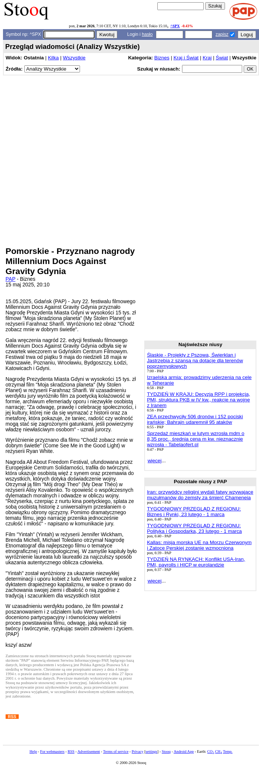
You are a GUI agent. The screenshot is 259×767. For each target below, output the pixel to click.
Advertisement (88, 751)
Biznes (161, 57)
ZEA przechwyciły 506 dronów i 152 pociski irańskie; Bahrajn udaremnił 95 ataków (195, 419)
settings (151, 751)
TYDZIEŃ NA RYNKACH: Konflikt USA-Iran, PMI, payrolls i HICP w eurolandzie (196, 562)
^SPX (175, 26)
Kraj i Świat (185, 57)
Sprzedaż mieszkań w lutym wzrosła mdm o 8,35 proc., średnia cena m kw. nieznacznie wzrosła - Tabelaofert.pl (195, 439)
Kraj (207, 57)
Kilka (53, 57)
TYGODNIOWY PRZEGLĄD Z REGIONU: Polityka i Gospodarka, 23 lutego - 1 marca (194, 528)
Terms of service (116, 751)
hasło (147, 34)
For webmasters (52, 751)
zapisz (222, 34)
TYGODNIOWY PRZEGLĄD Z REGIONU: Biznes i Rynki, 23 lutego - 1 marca (194, 511)
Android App (184, 751)
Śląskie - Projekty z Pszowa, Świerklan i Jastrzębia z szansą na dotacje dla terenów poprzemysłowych (195, 360)
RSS (71, 751)
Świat (222, 57)
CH (218, 751)
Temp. (227, 751)
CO (210, 751)
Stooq (166, 751)
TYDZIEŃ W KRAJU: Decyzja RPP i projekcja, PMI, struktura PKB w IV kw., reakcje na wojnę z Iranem (198, 399)
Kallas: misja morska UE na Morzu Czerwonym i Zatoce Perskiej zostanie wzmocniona (199, 545)
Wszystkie (74, 57)
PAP (10, 279)
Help (33, 751)
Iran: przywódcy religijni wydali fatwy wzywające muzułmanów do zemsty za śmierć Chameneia (200, 494)
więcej (154, 460)
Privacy (137, 751)
